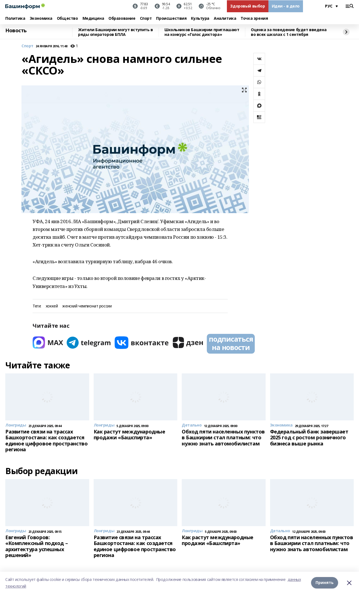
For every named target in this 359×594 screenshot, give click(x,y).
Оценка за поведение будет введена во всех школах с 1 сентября (288, 32)
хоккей (52, 306)
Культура (200, 18)
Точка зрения (254, 18)
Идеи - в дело (286, 6)
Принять (325, 582)
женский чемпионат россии (86, 306)
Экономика (41, 18)
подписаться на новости (231, 343)
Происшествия (171, 18)
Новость (16, 31)
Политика (15, 18)
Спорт (146, 18)
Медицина (93, 18)
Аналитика (225, 18)
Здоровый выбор (247, 6)
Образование (121, 18)
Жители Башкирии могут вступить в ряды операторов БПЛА (115, 32)
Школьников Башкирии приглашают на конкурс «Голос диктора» (201, 32)
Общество (67, 18)
